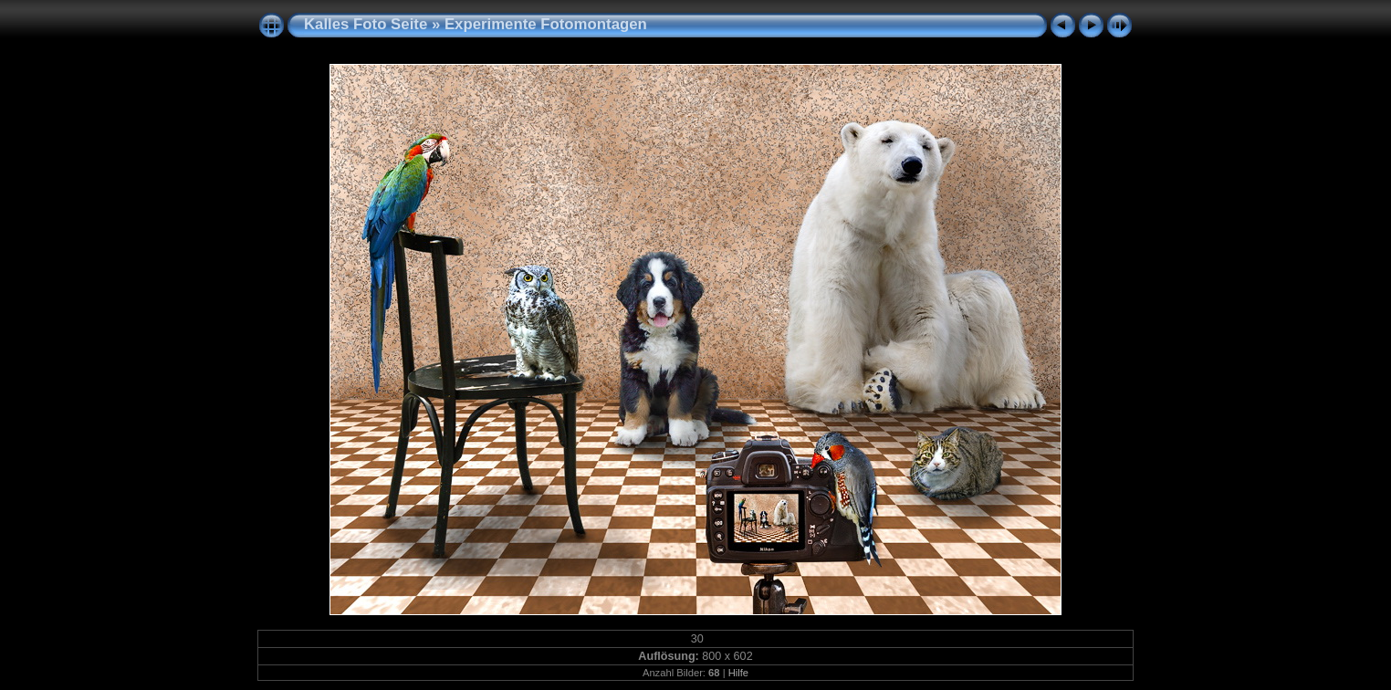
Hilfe (738, 672)
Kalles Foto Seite (365, 24)
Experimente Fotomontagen (545, 24)
